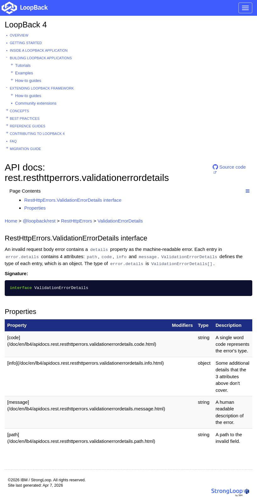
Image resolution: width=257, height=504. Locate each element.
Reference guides (27, 126)
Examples (24, 73)
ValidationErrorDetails (120, 220)
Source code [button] (229, 167)
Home (11, 220)
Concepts (19, 111)
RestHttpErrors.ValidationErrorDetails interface (72, 200)
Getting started (26, 43)
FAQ (13, 141)
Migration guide (25, 149)
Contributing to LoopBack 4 (37, 134)
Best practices (25, 118)
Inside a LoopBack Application (39, 50)
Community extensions (36, 103)
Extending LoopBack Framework (42, 88)
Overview (19, 35)
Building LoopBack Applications (41, 58)
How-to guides (28, 80)
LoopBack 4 (26, 24)
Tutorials (23, 65)
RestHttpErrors (76, 220)
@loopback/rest (39, 220)
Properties (35, 208)
